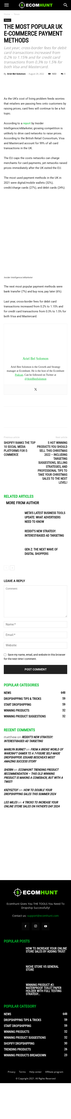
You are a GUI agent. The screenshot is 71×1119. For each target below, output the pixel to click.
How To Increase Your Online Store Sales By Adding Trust (46, 986)
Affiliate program (54, 1107)
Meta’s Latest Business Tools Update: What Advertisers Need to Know (45, 553)
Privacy (11, 1107)
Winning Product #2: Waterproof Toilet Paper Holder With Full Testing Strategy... (43, 1025)
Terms (22, 1107)
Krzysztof (11, 826)
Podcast (19, 410)
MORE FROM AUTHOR (22, 538)
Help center (35, 1107)
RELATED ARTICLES (18, 532)
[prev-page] (6, 603)
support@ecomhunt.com (43, 951)
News (17, 14)
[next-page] (12, 603)
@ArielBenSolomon (35, 414)
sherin (8, 805)
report (27, 159)
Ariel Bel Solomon (16, 73)
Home (7, 14)
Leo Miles (10, 838)
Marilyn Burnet (14, 785)
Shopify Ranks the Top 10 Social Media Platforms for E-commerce (19, 484)
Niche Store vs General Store (42, 1004)
